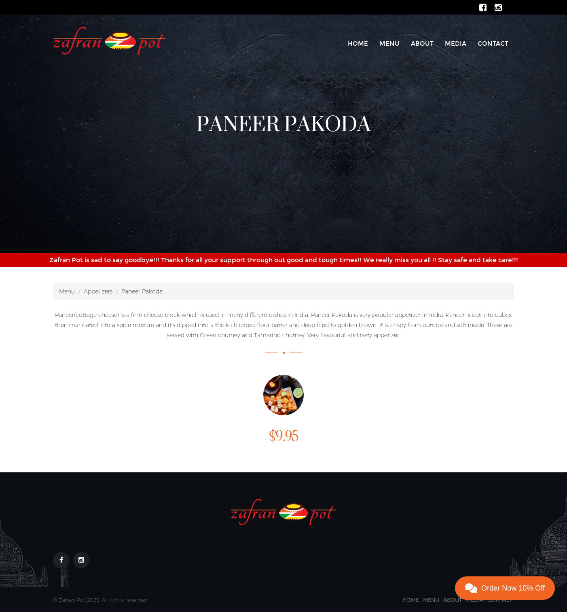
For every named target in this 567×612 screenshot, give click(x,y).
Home (358, 43)
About (422, 43)
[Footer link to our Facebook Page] (61, 560)
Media (455, 43)
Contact (493, 43)
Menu (389, 43)
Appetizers (98, 291)
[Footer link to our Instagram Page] (81, 560)
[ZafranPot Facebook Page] (483, 7)
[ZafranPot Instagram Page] (498, 7)
